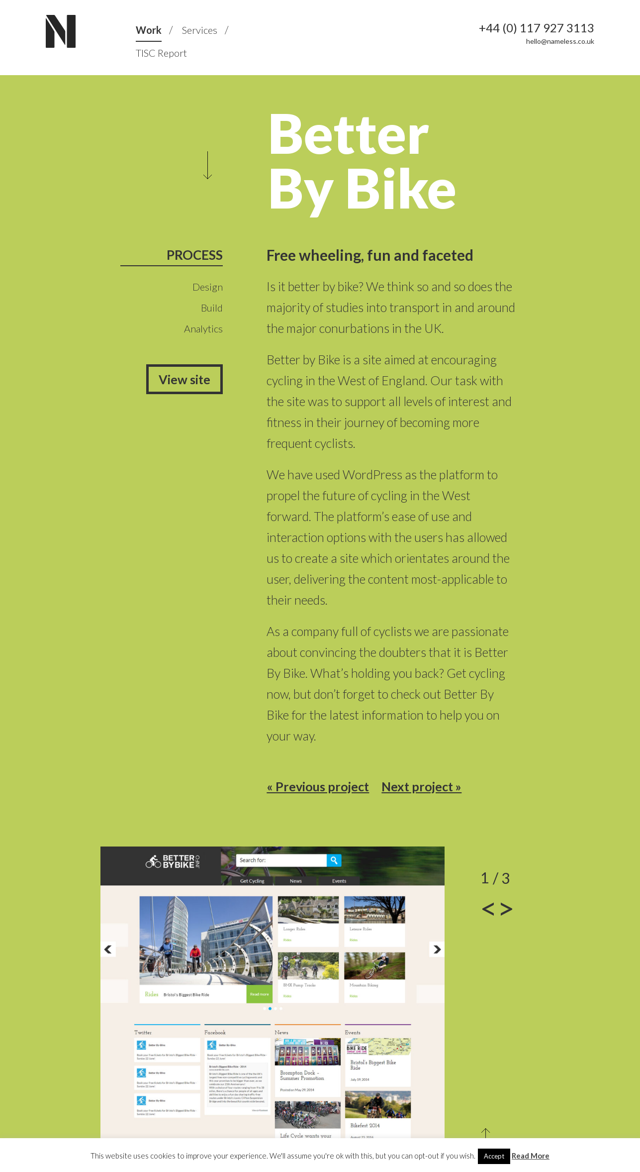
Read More (530, 1155)
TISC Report (161, 53)
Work (149, 30)
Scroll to (207, 165)
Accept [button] (494, 1156)
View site (184, 379)
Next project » (421, 786)
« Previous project (318, 786)
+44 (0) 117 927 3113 (536, 27)
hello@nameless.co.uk (560, 41)
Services (199, 30)
